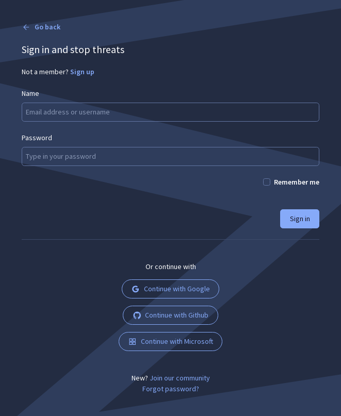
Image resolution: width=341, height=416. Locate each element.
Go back (41, 27)
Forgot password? (170, 388)
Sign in (300, 218)
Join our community (180, 377)
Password (37, 137)
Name (30, 93)
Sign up (82, 71)
